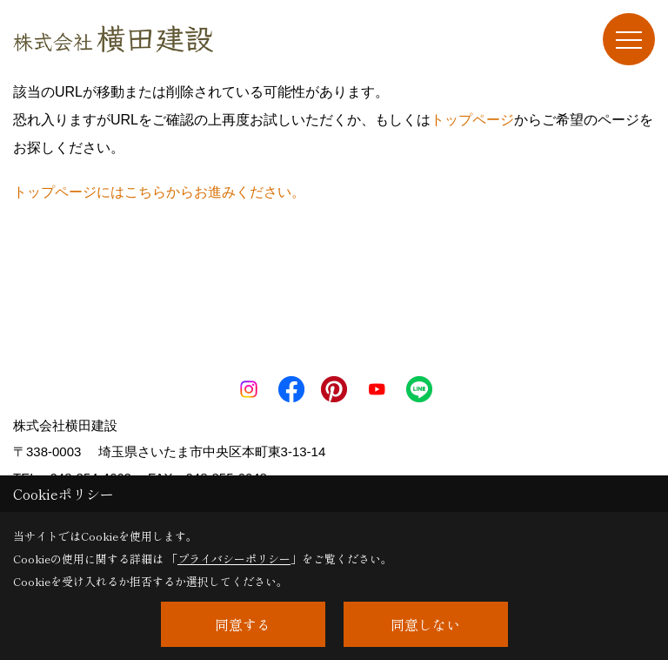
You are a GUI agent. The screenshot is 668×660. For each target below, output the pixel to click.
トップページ (472, 119)
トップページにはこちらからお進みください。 (159, 192)
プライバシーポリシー (234, 558)
